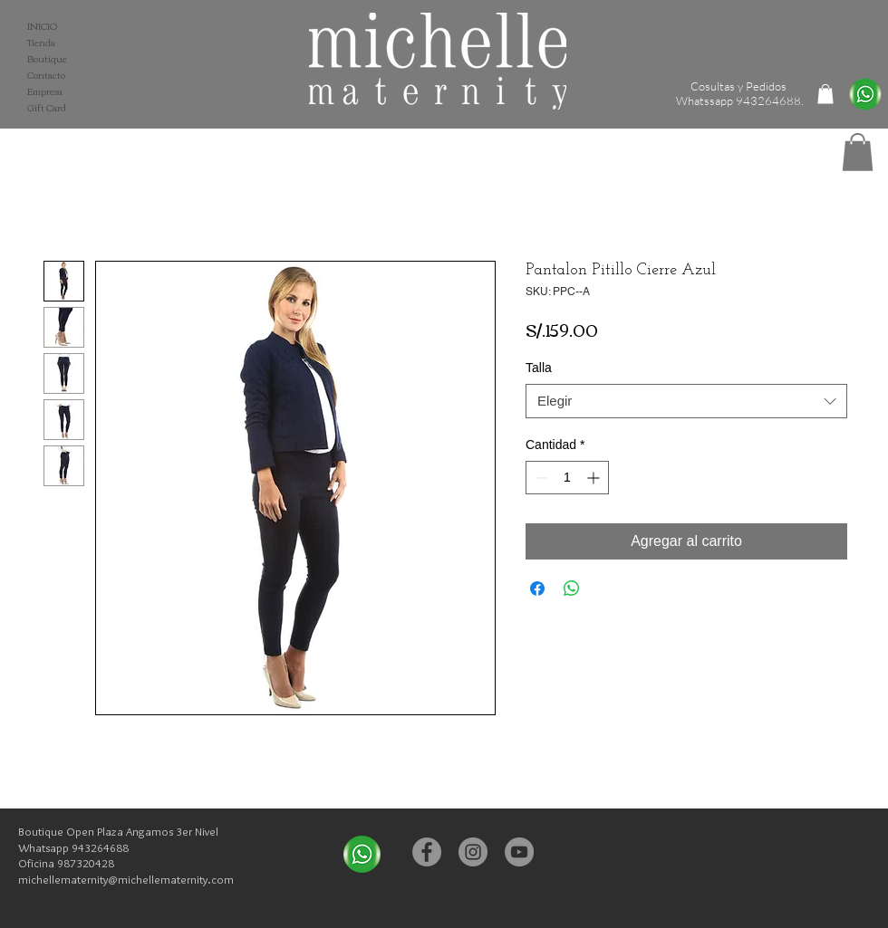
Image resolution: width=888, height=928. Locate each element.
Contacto (46, 75)
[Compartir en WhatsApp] (572, 588)
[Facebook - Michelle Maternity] (426, 851)
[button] (858, 152)
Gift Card (46, 108)
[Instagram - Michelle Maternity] (472, 851)
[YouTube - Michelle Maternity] (519, 851)
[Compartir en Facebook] (537, 588)
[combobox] (686, 401)
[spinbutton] (567, 477)
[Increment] (595, 477)
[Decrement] (539, 477)
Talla (539, 367)
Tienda (41, 42)
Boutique (47, 59)
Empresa (45, 91)
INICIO (42, 26)
